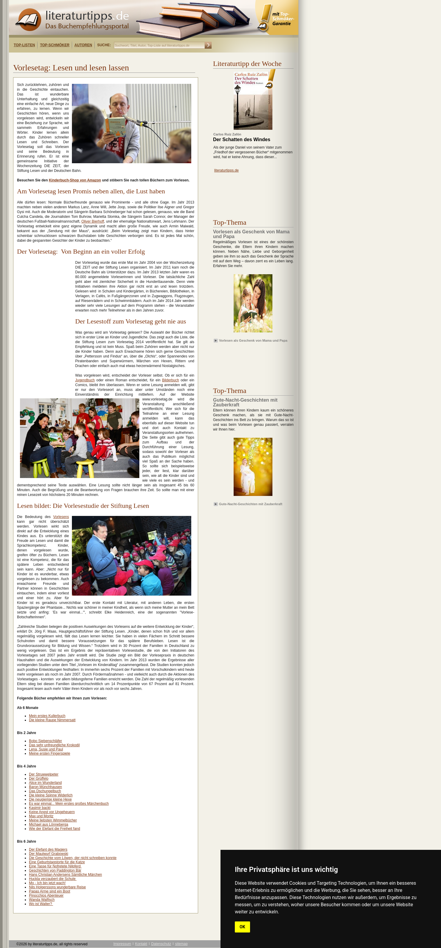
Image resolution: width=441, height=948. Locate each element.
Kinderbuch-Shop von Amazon (75, 180)
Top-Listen (24, 45)
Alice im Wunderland (45, 783)
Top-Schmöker (54, 45)
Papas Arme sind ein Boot (49, 891)
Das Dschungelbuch (45, 791)
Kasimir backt (39, 808)
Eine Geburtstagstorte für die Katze (57, 862)
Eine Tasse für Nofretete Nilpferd (55, 866)
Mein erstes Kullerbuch (47, 716)
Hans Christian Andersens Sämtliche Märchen (65, 875)
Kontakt (141, 944)
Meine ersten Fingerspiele (49, 753)
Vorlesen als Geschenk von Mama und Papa (253, 340)
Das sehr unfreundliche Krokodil (54, 745)
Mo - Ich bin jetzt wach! (47, 883)
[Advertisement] (86, 58)
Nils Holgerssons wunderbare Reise (57, 887)
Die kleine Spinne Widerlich (51, 795)
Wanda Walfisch (42, 900)
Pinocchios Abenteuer (46, 895)
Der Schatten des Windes (241, 139)
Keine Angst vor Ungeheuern (52, 812)
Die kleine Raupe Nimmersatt (52, 720)
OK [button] (242, 926)
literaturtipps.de (226, 170)
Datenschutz (161, 944)
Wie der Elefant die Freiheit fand (54, 829)
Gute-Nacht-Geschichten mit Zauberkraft (250, 504)
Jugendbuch (85, 380)
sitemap (181, 944)
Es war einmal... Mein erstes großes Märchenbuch (69, 803)
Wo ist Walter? (41, 904)
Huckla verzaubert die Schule (52, 879)
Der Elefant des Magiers (48, 849)
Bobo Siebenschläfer (45, 741)
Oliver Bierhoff (92, 221)
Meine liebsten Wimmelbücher (53, 820)
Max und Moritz (41, 816)
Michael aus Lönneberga (48, 824)
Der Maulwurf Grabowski (48, 854)
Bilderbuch (170, 380)
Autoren (83, 45)
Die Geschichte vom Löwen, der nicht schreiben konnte (73, 858)
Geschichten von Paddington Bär (55, 870)
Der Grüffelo (38, 778)
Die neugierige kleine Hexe (50, 799)
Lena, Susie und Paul (46, 749)
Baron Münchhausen (45, 787)
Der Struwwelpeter (43, 774)
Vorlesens (61, 517)
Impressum (122, 944)
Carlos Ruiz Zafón (227, 134)
